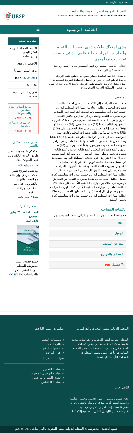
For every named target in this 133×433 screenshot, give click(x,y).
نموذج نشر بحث (28, 196)
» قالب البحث (55, 344)
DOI (121, 223)
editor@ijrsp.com (117, 2)
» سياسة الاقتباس (52, 382)
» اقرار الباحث (54, 352)
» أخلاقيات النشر (53, 348)
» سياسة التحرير (53, 369)
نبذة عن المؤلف (113, 243)
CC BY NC (16, 274)
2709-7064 (30, 77)
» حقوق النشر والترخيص (48, 377)
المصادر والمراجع (112, 254)
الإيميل (119, 233)
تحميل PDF (112, 264)
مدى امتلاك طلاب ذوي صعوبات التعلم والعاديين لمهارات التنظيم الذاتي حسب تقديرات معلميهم (89, 53)
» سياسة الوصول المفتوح (47, 373)
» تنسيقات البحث (53, 339)
